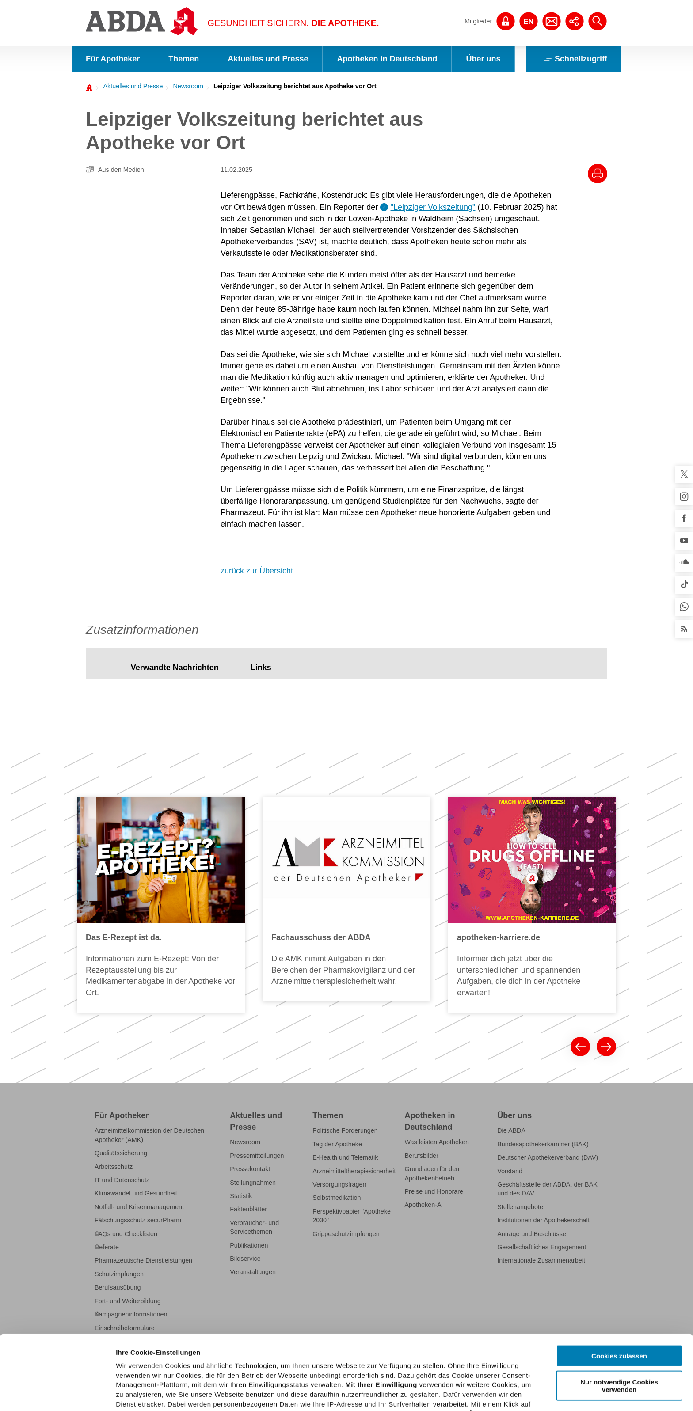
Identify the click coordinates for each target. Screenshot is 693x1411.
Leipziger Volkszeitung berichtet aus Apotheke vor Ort (295, 86)
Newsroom (188, 86)
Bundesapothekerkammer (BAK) (543, 1144)
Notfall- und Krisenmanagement (139, 1206)
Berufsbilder (422, 1155)
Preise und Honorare (434, 1191)
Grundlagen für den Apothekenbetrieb (432, 1173)
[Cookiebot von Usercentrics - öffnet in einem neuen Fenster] (57, 1393)
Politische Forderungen (345, 1130)
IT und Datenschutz (122, 1179)
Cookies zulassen (619, 1282)
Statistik (241, 1195)
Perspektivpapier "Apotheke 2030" (351, 1216)
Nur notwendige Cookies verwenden (619, 1311)
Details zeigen (470, 1393)
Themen (183, 58)
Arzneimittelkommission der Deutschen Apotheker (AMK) (149, 1135)
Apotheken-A (423, 1204)
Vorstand (509, 1171)
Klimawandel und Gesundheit (136, 1193)
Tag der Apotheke (337, 1144)
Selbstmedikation (336, 1197)
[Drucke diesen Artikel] (597, 173)
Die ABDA (511, 1130)
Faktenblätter (248, 1209)
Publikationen (249, 1245)
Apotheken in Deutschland (387, 58)
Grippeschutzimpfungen (346, 1233)
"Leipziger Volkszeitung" (433, 207)
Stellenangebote (520, 1206)
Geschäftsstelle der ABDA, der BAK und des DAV (547, 1189)
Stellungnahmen (253, 1182)
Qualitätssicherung (121, 1153)
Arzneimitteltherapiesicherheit (354, 1171)
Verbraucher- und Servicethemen (254, 1227)
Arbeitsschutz (114, 1166)
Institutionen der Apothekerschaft (543, 1220)
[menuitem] (130, 86)
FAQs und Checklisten (126, 1233)
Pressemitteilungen (257, 1155)
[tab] (175, 667)
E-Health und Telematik (345, 1157)
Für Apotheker (113, 58)
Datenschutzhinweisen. (333, 1368)
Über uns (483, 58)
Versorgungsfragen (339, 1184)
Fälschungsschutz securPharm (138, 1220)
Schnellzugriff (574, 58)
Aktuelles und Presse (268, 58)
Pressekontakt (250, 1168)
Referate (107, 1247)
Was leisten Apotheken (437, 1141)
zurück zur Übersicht (257, 570)
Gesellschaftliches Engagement (541, 1247)
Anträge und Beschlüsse (531, 1233)
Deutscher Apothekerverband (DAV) (547, 1157)
